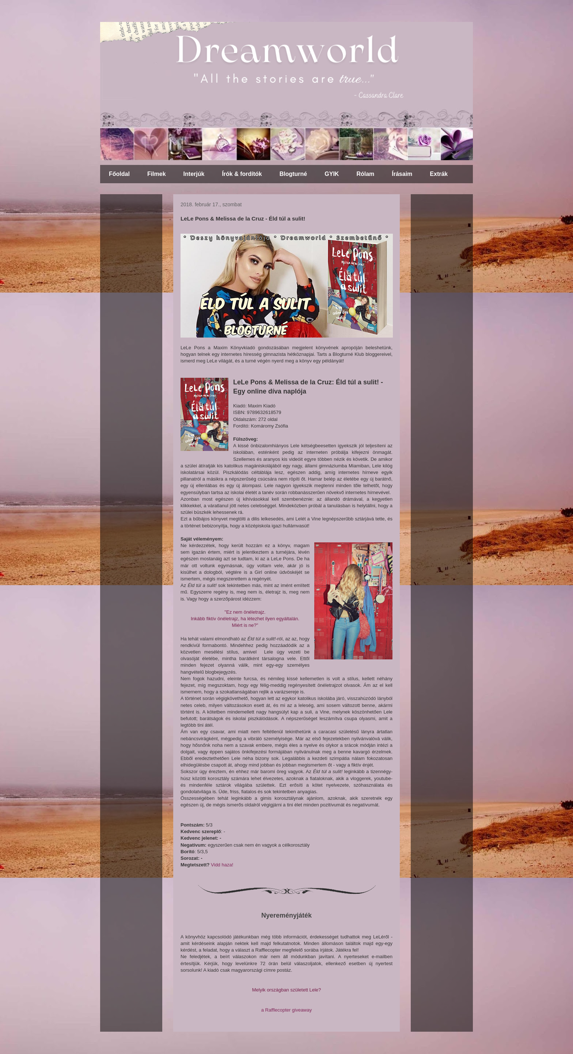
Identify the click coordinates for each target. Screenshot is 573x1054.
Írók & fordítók (242, 174)
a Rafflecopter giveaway (286, 1010)
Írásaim (402, 174)
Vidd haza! (222, 864)
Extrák (439, 174)
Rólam (365, 174)
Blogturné (293, 174)
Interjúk (194, 174)
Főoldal (119, 174)
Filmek (156, 174)
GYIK (332, 174)
